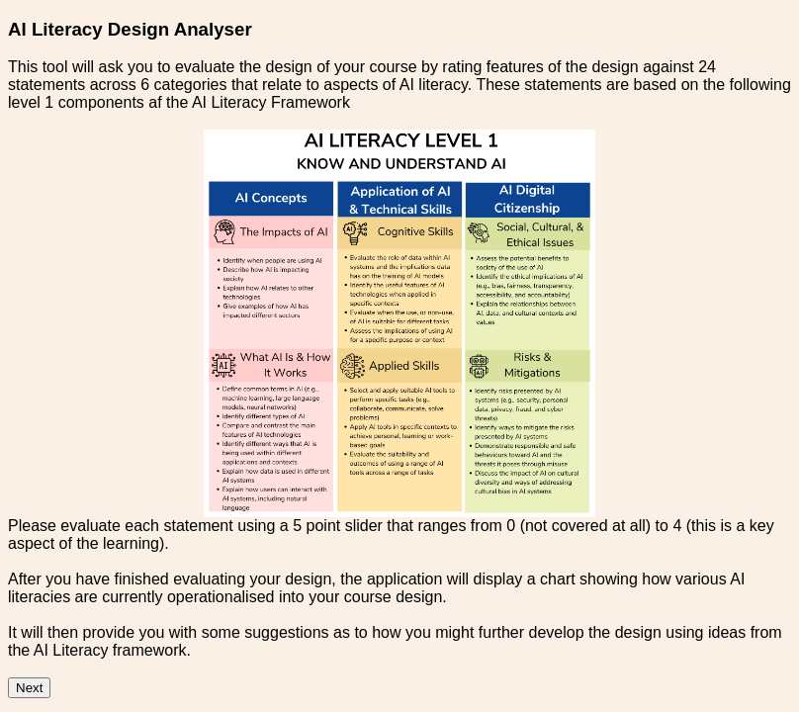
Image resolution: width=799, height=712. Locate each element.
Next (29, 687)
